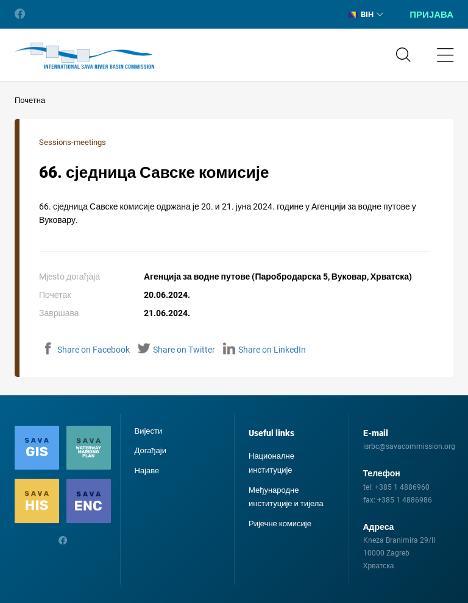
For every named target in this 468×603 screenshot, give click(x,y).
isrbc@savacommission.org (409, 446)
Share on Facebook (86, 349)
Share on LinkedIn (264, 349)
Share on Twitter (176, 349)
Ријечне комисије (280, 523)
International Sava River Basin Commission (84, 56)
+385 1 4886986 (404, 500)
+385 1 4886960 (402, 487)
